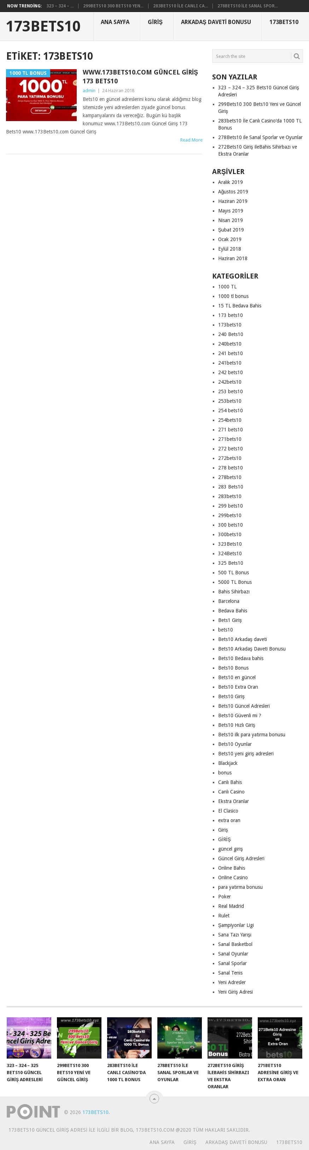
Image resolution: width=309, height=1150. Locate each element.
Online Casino (233, 877)
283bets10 (229, 496)
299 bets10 (230, 506)
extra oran (229, 820)
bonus (225, 772)
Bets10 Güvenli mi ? (239, 715)
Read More (191, 140)
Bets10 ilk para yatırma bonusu (251, 734)
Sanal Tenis (230, 973)
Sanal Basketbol (235, 944)
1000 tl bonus (233, 296)
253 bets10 (230, 391)
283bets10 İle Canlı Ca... (180, 6)
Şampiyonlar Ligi (236, 925)
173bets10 (229, 325)
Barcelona (228, 601)
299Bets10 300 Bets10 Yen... (113, 6)
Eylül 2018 (229, 249)
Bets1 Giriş (230, 620)
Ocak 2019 (229, 239)
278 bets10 (230, 468)
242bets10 (229, 382)
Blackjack (228, 763)
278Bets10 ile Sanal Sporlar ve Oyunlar (260, 137)
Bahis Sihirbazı (234, 591)
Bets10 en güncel (237, 677)
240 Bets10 (230, 334)
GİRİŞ (224, 839)
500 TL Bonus (233, 572)
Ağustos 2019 (233, 191)
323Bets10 (230, 544)
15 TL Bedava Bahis (239, 306)
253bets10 (229, 401)
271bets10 (229, 439)
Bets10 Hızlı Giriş (236, 725)
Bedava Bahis (232, 610)
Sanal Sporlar (232, 963)
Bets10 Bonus (233, 668)
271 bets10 (230, 429)
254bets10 (229, 420)
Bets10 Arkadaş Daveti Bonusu (252, 649)
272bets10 (229, 458)
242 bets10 (230, 372)
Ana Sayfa (115, 22)
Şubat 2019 (231, 230)
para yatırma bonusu (240, 887)
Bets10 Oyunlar (235, 744)
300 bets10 (230, 525)
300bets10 (229, 534)
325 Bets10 (230, 563)
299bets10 (229, 515)
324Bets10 (230, 553)
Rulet (223, 915)
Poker (224, 896)
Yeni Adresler (232, 982)
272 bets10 (230, 448)
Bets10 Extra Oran (238, 687)
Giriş (155, 22)
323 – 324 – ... (60, 6)
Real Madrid (231, 906)
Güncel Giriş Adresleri (241, 858)
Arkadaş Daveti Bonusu (216, 22)
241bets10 (229, 363)
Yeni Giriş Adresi (235, 992)
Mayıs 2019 (230, 211)
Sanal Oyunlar (233, 954)
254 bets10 (230, 410)
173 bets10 (230, 315)
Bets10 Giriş (231, 696)
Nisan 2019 (230, 220)
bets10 (225, 630)
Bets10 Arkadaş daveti (242, 639)
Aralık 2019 (230, 182)
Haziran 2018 (232, 258)
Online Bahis (231, 868)
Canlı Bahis (230, 782)
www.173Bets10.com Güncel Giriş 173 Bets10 (140, 76)
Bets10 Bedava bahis (240, 658)
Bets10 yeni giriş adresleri (246, 753)
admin (89, 90)
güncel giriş (230, 849)
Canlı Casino (231, 792)
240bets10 (229, 344)
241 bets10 (230, 353)
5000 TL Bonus (235, 582)
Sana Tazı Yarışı (234, 935)
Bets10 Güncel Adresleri (244, 706)
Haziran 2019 (232, 201)
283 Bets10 (230, 487)
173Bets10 (43, 26)
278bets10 (229, 477)
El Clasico (228, 811)
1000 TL (227, 286)
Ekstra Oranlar (233, 801)
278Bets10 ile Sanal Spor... (247, 6)
